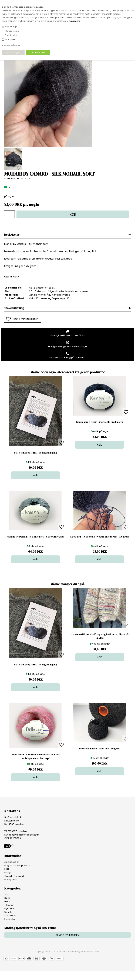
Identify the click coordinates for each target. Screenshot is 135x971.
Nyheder (9, 908)
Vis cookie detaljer (11, 45)
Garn (7, 901)
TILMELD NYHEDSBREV (67, 935)
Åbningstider (11, 862)
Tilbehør (9, 905)
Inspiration (10, 919)
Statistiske (10, 39)
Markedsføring (12, 31)
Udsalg (8, 912)
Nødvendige (11, 26)
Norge (8, 872)
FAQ (6, 869)
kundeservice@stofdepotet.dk (21, 834)
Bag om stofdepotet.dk (17, 865)
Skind (7, 898)
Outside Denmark (14, 876)
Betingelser (10, 879)
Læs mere (74, 21)
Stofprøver (10, 915)
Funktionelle (11, 35)
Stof (6, 894)
